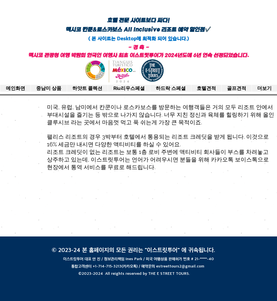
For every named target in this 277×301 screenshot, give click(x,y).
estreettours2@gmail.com (180, 266)
